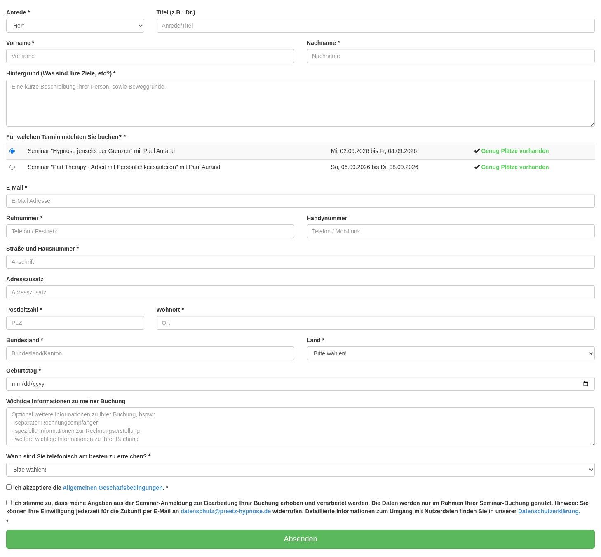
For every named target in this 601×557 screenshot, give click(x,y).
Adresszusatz (24, 279)
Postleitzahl (24, 309)
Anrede (18, 12)
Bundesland (24, 340)
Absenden (300, 539)
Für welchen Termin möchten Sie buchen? (66, 137)
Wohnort (170, 309)
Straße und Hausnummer (42, 248)
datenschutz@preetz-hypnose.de (226, 511)
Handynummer (327, 218)
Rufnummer (24, 218)
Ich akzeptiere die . (85, 487)
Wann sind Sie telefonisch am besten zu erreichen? (78, 456)
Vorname (20, 43)
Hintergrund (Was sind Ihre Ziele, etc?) (61, 73)
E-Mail (16, 187)
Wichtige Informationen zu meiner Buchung (65, 401)
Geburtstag (23, 370)
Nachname (323, 43)
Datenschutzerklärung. (549, 511)
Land (315, 340)
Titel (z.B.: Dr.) (176, 12)
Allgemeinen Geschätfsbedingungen (113, 487)
